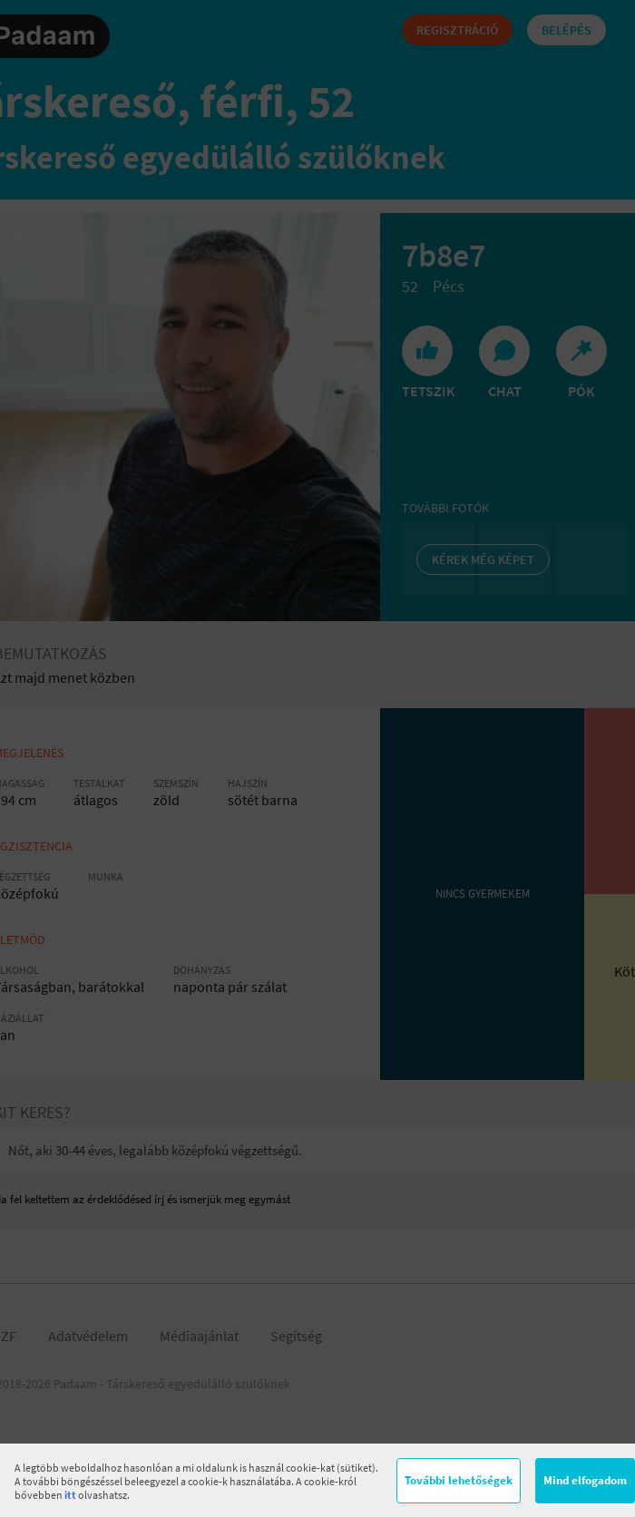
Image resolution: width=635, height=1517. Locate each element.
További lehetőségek (459, 1480)
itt (70, 1495)
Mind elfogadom (585, 1480)
